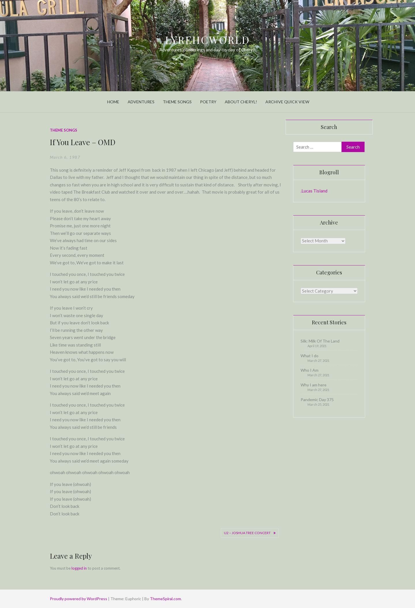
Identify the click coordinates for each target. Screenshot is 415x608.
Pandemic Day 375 (317, 399)
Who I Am (309, 370)
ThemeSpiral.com (165, 598)
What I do (309, 355)
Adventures (141, 101)
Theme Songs (177, 101)
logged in (79, 568)
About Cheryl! (241, 101)
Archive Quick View (287, 101)
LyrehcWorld (207, 39)
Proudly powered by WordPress (79, 598)
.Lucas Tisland (314, 190)
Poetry (208, 101)
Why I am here (314, 384)
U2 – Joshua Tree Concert (247, 533)
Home (113, 101)
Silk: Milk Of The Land (320, 340)
